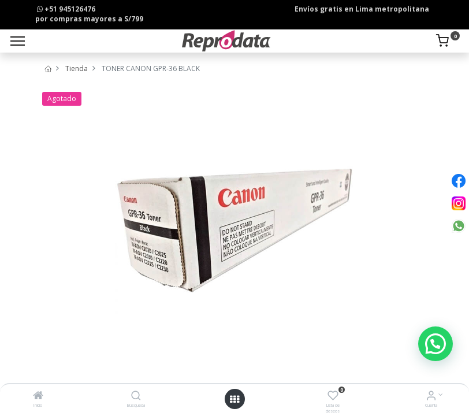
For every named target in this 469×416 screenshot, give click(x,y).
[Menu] (17, 41)
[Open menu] (234, 399)
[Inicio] (38, 397)
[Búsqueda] (136, 397)
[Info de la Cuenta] (431, 397)
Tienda (76, 68)
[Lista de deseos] (332, 397)
